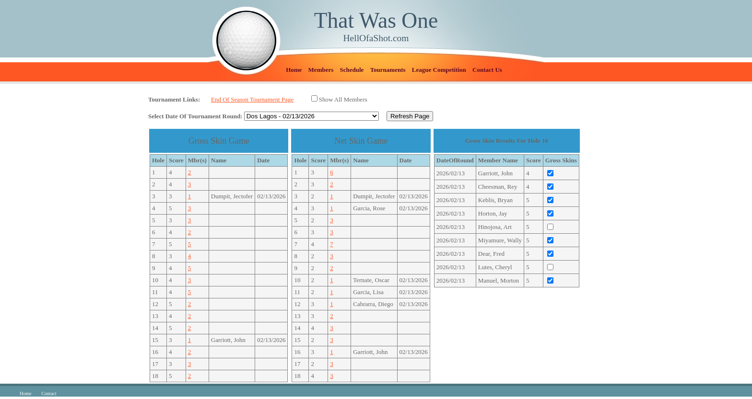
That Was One (376, 20)
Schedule (352, 69)
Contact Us (487, 69)
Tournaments (388, 69)
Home (294, 69)
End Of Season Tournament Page (252, 99)
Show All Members (343, 99)
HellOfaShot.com (376, 38)
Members (321, 69)
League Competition (439, 69)
